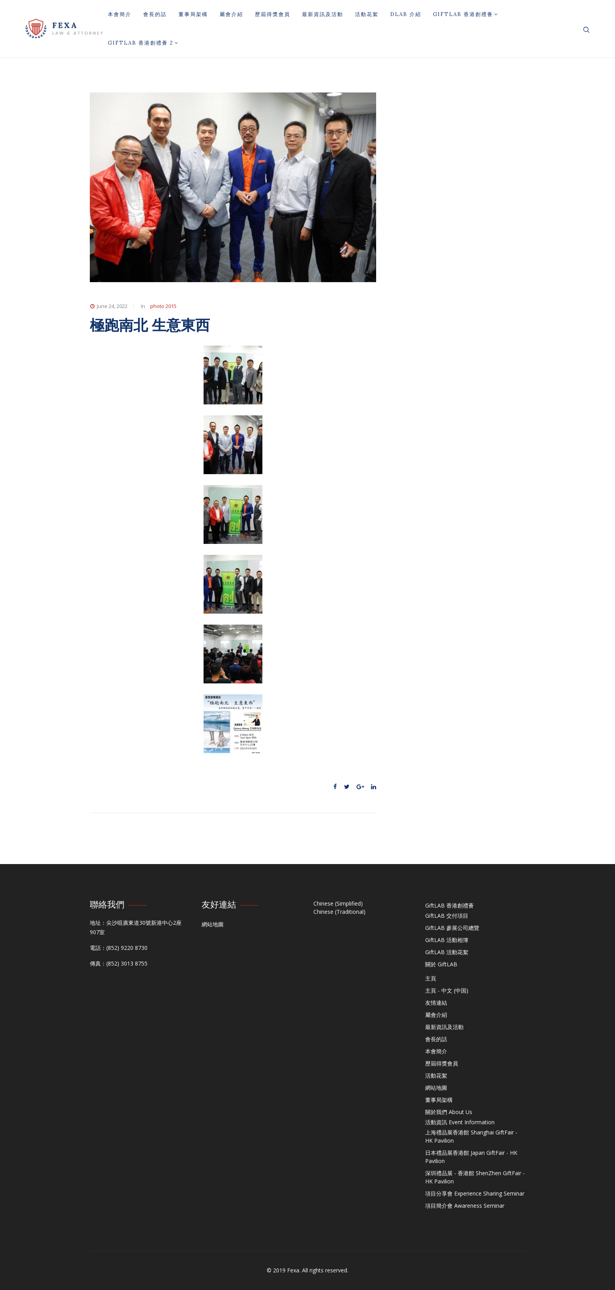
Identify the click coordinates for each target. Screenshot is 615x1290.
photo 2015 (163, 306)
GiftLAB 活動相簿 (446, 940)
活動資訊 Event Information (460, 1122)
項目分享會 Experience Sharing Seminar (474, 1193)
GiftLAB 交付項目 (446, 915)
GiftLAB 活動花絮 (446, 952)
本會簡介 (119, 14)
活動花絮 (366, 14)
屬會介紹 (231, 14)
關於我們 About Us (448, 1112)
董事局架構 (193, 14)
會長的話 (155, 14)
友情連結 (436, 1002)
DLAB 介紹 (405, 14)
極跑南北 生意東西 (150, 325)
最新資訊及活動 (322, 14)
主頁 (430, 978)
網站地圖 (213, 924)
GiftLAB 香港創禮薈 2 (143, 43)
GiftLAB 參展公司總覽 (452, 927)
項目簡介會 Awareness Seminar (464, 1205)
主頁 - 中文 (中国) (446, 990)
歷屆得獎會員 (272, 14)
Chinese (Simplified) (338, 903)
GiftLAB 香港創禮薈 (465, 14)
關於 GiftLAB (441, 964)
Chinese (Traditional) (339, 911)
